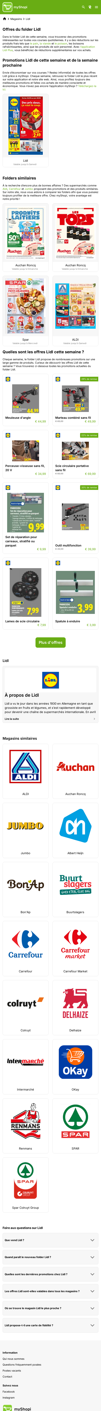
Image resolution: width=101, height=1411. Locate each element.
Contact (7, 1376)
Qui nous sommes (13, 1358)
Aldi (5, 188)
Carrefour (15, 188)
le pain (34, 43)
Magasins (16, 19)
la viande (45, 43)
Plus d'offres (50, 642)
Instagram (9, 1397)
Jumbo (29, 188)
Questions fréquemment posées (22, 1364)
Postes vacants (12, 1370)
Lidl (28, 19)
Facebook (9, 1391)
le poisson (60, 43)
